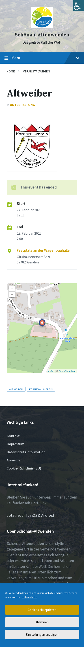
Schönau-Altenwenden (42, 35)
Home (11, 71)
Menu (42, 58)
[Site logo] (42, 26)
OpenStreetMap (67, 371)
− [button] (12, 294)
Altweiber (16, 389)
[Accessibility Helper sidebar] (78, 5)
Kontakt (13, 436)
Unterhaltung (22, 105)
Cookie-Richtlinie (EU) (24, 468)
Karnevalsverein (41, 389)
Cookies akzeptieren (42, 610)
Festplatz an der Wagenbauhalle (43, 250)
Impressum (15, 444)
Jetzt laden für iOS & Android (30, 515)
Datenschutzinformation (26, 452)
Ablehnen (42, 622)
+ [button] (12, 288)
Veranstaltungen (36, 71)
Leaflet (50, 371)
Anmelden (14, 460)
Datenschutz (29, 597)
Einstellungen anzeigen (42, 634)
